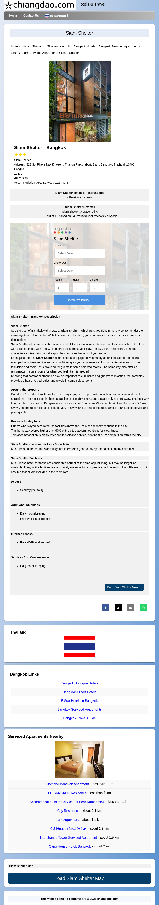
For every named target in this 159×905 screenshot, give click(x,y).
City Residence (69, 811)
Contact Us (31, 15)
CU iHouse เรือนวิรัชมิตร (69, 828)
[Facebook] (105, 607)
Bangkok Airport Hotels (79, 692)
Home (13, 15)
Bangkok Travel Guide (79, 718)
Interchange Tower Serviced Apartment (69, 837)
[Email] (130, 607)
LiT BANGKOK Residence (68, 793)
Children (94, 279)
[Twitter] (118, 607)
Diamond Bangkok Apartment (68, 784)
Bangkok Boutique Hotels (79, 683)
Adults (75, 279)
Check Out (60, 262)
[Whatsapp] (143, 607)
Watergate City (69, 820)
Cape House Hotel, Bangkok (70, 846)
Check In (59, 245)
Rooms (58, 279)
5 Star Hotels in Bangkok (79, 701)
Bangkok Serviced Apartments (79, 709)
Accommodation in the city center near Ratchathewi (68, 802)
